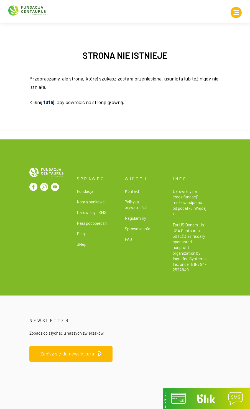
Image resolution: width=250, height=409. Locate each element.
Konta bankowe (91, 201)
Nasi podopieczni (92, 223)
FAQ (128, 239)
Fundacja (85, 191)
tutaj (48, 102)
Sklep (81, 244)
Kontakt (132, 191)
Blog (81, 233)
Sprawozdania (137, 228)
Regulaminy (135, 218)
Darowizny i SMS (91, 212)
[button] (177, 398)
